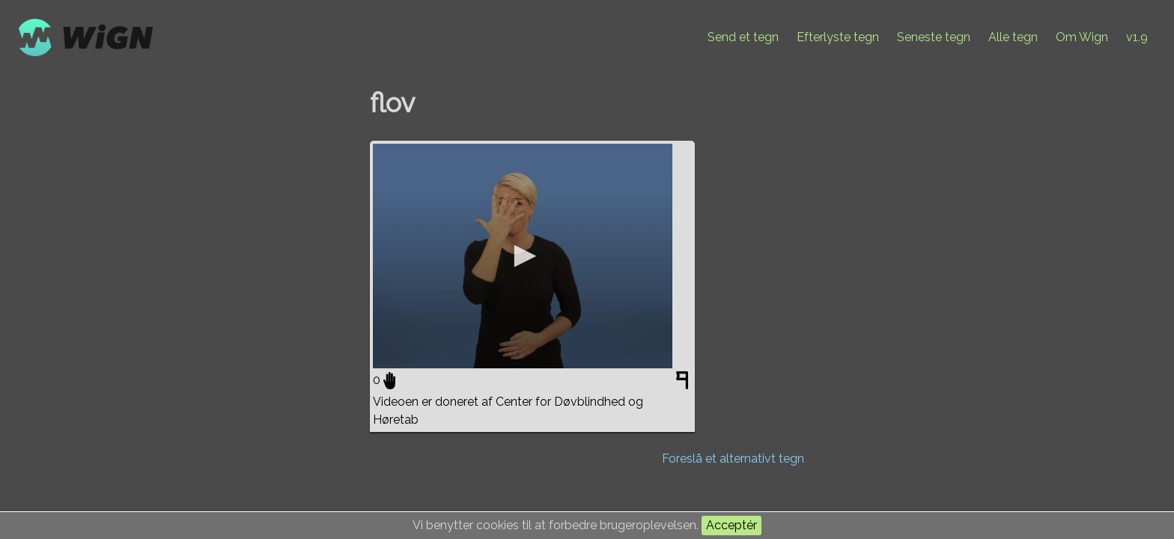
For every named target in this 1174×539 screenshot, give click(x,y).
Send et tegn (743, 37)
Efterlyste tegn (838, 37)
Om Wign (1082, 37)
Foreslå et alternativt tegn (733, 458)
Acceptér (731, 525)
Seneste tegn (933, 37)
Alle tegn (1013, 37)
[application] (522, 256)
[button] (522, 256)
